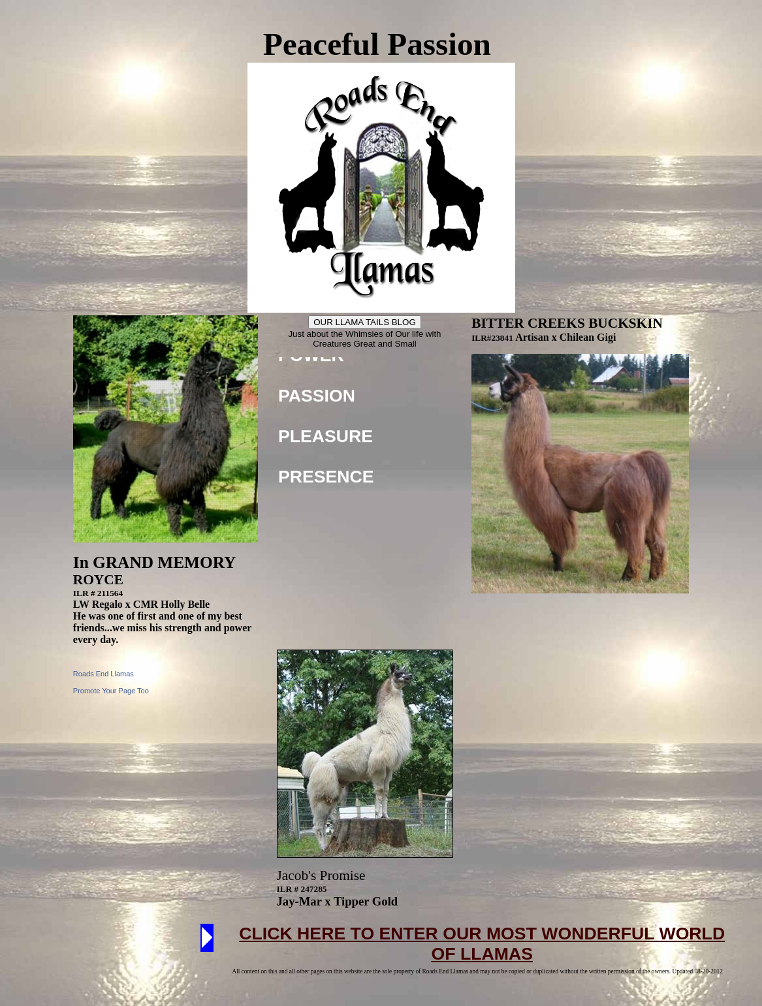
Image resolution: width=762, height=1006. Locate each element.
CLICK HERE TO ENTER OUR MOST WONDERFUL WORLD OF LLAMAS (482, 944)
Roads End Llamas (103, 674)
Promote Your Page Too (111, 691)
